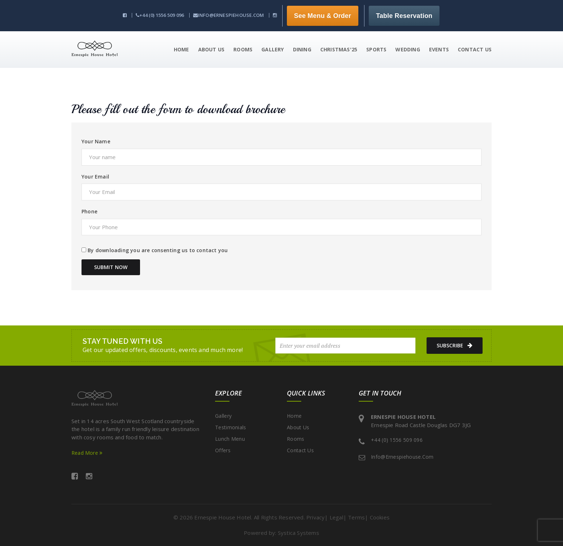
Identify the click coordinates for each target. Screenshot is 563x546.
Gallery (223, 415)
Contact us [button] (475, 49)
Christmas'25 (338, 49)
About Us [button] (211, 49)
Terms (356, 517)
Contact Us (300, 450)
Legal (336, 517)
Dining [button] (302, 49)
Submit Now (110, 267)
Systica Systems (298, 532)
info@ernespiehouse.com (228, 15)
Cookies (380, 517)
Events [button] (439, 49)
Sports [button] (376, 49)
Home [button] (181, 49)
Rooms (295, 438)
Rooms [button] (242, 49)
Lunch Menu (230, 438)
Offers (223, 450)
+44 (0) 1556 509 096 (160, 15)
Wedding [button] (407, 49)
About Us (298, 427)
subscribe (452, 346)
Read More (86, 452)
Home (294, 415)
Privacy (315, 517)
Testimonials (230, 427)
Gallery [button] (272, 49)
